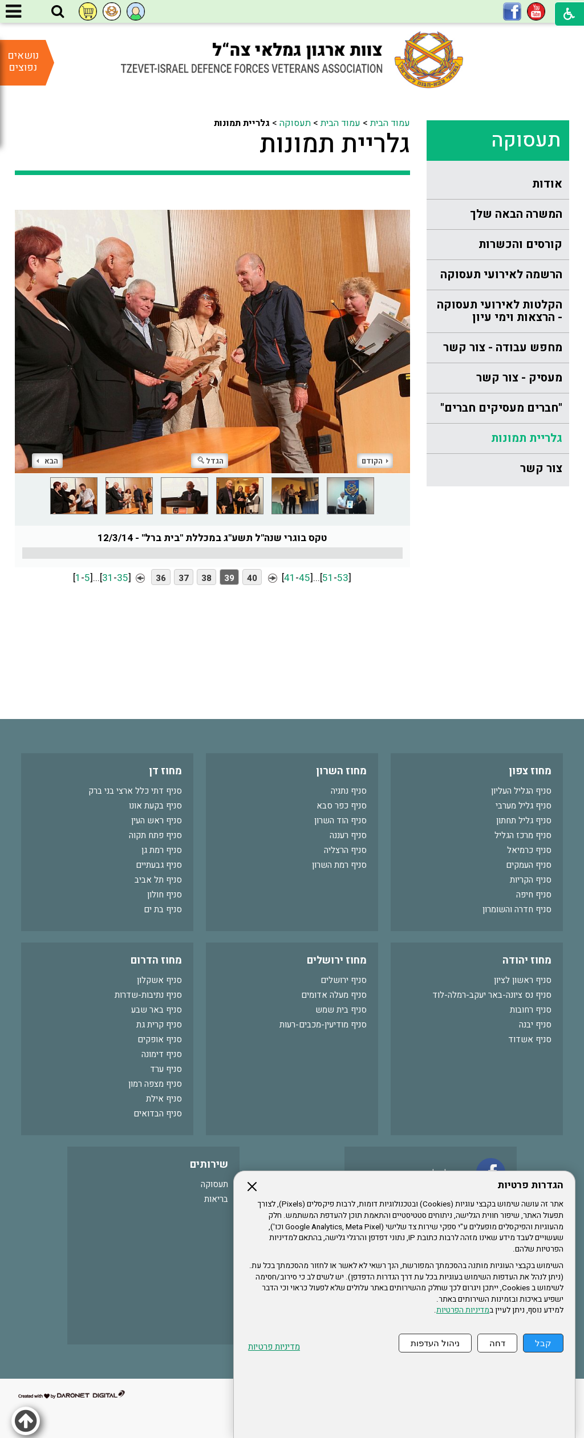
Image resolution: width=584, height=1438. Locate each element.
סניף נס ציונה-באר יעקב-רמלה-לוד (491, 995)
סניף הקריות (530, 880)
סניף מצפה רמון (155, 1084)
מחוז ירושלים (337, 960)
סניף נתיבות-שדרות (148, 995)
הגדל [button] (211, 461)
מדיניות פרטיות (274, 1347)
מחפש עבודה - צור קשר (502, 347)
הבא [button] (47, 461)
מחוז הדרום (156, 960)
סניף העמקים (528, 865)
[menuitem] (498, 184)
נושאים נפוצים (23, 61)
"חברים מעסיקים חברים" (501, 408)
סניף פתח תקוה (155, 835)
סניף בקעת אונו (155, 805)
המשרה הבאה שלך (516, 214)
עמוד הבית (390, 123)
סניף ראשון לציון (522, 980)
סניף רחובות (530, 1010)
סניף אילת (164, 1098)
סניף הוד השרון (340, 820)
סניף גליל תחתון (523, 820)
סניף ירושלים (344, 980)
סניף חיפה (533, 894)
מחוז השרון (341, 771)
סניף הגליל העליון (521, 791)
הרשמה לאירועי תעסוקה (501, 274)
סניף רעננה (348, 835)
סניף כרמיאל (529, 850)
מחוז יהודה (526, 960)
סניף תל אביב (158, 880)
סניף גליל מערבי (523, 805)
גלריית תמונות (526, 438)
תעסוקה (526, 140)
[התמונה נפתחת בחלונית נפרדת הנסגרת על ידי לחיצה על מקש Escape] (213, 332)
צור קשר (541, 468)
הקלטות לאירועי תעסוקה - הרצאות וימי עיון (499, 311)
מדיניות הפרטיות (462, 1310)
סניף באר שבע (156, 1010)
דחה (497, 1343)
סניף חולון (164, 894)
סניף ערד (166, 1069)
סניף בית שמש (341, 1010)
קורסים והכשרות (520, 244)
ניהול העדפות (435, 1343)
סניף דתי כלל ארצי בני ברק (135, 791)
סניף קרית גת (159, 1024)
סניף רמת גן (161, 850)
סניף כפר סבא (342, 805)
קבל (543, 1343)
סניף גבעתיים (159, 865)
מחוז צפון (530, 771)
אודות (547, 184)
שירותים (209, 1164)
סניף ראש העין (156, 820)
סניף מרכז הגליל (522, 835)
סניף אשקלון (159, 980)
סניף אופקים (159, 1039)
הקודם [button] (375, 461)
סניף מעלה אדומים (334, 995)
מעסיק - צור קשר (519, 377)
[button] (57, 12)
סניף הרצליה (345, 850)
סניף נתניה (349, 791)
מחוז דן (165, 771)
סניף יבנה (535, 1024)
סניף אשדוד (529, 1039)
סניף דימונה (161, 1054)
